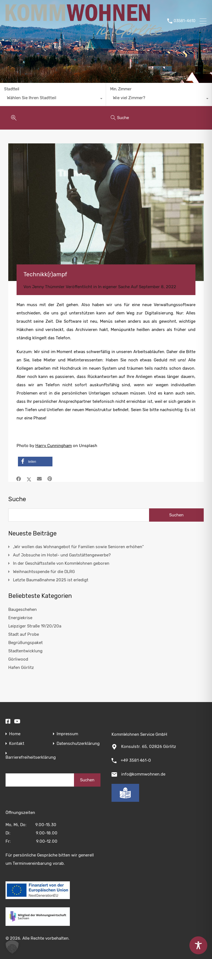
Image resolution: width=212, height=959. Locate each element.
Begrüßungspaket (25, 642)
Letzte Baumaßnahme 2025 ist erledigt (50, 579)
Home (14, 734)
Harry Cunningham (53, 445)
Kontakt (16, 744)
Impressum (67, 734)
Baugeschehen (22, 609)
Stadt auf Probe (23, 634)
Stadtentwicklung (25, 650)
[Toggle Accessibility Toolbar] (198, 945)
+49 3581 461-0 (136, 760)
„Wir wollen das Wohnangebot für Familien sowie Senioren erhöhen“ (78, 546)
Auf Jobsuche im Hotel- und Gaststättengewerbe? (62, 555)
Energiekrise (20, 617)
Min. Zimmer (120, 89)
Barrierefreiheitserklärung (31, 757)
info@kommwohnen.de (143, 774)
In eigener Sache (114, 286)
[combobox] (53, 99)
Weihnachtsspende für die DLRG (44, 571)
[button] (35, 461)
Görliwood (18, 659)
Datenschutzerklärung (78, 744)
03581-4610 (184, 21)
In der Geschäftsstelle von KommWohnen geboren (61, 563)
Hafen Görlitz (21, 667)
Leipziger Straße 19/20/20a (34, 626)
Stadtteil (11, 89)
